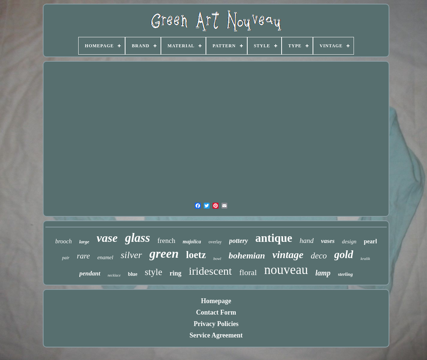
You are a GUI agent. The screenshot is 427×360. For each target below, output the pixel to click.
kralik (365, 258)
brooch (63, 241)
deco (319, 255)
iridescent (210, 271)
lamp (322, 273)
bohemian (246, 255)
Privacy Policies (216, 324)
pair (65, 257)
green (164, 253)
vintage (287, 254)
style (153, 272)
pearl (370, 241)
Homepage (216, 301)
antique (273, 238)
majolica (192, 241)
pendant (89, 273)
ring (176, 273)
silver (131, 255)
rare (83, 255)
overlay (215, 241)
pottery (238, 240)
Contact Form (216, 312)
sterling (345, 274)
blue (133, 274)
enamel (105, 257)
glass (137, 237)
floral (248, 272)
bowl (217, 258)
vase (107, 237)
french (167, 240)
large (84, 241)
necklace (114, 275)
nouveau (286, 270)
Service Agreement (215, 335)
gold (344, 254)
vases (328, 240)
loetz (196, 254)
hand (307, 240)
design (349, 241)
